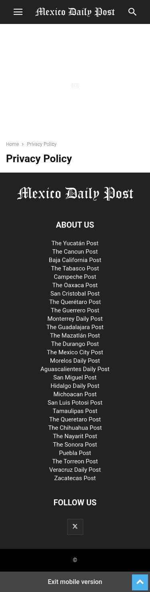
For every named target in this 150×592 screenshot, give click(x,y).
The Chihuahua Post (75, 427)
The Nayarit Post (75, 436)
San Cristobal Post (75, 293)
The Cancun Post (75, 251)
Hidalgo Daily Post (75, 385)
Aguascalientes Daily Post (75, 369)
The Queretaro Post (75, 419)
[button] (18, 12)
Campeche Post (75, 276)
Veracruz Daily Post (75, 469)
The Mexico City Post (75, 352)
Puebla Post (75, 453)
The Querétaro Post (75, 302)
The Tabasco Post (75, 268)
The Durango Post (75, 344)
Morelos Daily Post (75, 360)
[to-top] (140, 578)
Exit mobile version (75, 582)
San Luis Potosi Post (75, 402)
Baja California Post (75, 260)
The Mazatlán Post (75, 335)
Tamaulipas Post (75, 411)
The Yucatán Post (75, 243)
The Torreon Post (75, 461)
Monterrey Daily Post (74, 318)
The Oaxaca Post (75, 285)
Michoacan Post (74, 394)
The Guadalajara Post (75, 327)
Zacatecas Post (75, 478)
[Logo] (75, 200)
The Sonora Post (75, 444)
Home (12, 144)
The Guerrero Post (75, 310)
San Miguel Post (74, 377)
